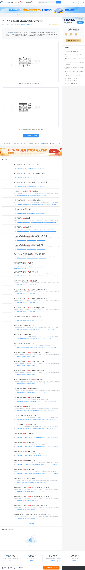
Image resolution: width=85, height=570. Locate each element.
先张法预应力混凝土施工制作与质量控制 (27, 397)
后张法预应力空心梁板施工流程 (47, 329)
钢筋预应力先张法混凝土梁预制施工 (26, 191)
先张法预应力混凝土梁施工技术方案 (26, 272)
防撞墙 (34, 177)
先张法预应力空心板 (21, 168)
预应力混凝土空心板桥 (35, 329)
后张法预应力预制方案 (22, 406)
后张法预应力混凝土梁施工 (23, 263)
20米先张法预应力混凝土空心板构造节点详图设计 (35, 15)
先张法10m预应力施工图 (22, 209)
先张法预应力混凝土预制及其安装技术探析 (28, 200)
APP (33, 2)
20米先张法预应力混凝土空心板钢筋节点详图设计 (74, 59)
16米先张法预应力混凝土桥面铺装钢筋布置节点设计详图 (31, 496)
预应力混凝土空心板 (45, 195)
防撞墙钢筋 (29, 177)
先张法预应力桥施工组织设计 (24, 326)
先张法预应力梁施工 (31, 284)
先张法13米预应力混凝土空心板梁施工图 (73, 75)
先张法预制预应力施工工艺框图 (24, 451)
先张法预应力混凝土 (31, 168)
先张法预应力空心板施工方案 (49, 204)
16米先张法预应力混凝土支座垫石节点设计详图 (29, 361)
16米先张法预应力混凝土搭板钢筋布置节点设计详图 (30, 299)
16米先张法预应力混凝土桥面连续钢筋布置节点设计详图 (31, 487)
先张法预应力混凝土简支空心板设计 (72, 51)
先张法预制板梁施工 (37, 455)
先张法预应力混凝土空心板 (23, 204)
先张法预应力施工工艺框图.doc (24, 433)
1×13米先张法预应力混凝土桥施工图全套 (27, 317)
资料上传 (11, 560)
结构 (10, 32)
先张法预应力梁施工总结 (22, 227)
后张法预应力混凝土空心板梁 (23, 267)
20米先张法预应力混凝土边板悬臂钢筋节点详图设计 (30, 182)
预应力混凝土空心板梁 (41, 284)
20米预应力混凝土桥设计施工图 (24, 478)
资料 (12, 2)
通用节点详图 (20, 15)
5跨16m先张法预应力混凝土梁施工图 (26, 281)
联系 (43, 143)
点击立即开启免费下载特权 (74, 40)
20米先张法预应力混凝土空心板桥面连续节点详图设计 (74, 68)
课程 (19, 2)
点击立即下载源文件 (51, 568)
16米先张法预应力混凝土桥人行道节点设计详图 (29, 370)
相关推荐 (4, 159)
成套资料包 (28, 2)
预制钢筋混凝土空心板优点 (23, 195)
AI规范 (22, 2)
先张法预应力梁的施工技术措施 (24, 460)
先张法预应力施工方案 (22, 218)
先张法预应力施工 (31, 213)
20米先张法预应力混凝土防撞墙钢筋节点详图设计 (30, 173)
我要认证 (74, 560)
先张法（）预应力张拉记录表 (24, 344)
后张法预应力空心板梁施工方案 (38, 267)
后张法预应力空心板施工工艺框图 (24, 437)
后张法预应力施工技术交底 (23, 419)
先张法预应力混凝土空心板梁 (49, 222)
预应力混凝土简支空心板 (32, 258)
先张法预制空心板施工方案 (23, 410)
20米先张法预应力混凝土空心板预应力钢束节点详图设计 (74, 63)
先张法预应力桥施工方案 (22, 335)
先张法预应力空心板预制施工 (70, 80)
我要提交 (32, 560)
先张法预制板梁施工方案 (47, 455)
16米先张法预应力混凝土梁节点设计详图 (27, 164)
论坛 (16, 2)
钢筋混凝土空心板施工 (35, 195)
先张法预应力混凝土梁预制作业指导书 (26, 388)
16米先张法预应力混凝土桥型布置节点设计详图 (29, 308)
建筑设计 (8, 15)
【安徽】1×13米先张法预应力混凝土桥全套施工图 (30, 379)
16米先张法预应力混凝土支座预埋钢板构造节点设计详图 (31, 352)
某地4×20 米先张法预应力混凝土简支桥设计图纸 (29, 254)
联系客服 (53, 560)
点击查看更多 (30, 523)
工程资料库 (2, 15)
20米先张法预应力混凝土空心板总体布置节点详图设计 (74, 55)
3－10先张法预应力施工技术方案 (25, 415)
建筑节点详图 (13, 15)
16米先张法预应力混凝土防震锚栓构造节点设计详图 (30, 290)
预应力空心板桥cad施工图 (30, 482)
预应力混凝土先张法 (41, 168)
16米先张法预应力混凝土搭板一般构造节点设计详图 (30, 236)
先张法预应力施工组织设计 (23, 329)
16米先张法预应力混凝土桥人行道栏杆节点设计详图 (30, 505)
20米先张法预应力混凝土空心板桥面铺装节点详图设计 (74, 72)
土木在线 (8, 2)
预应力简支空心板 (42, 258)
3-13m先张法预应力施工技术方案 (25, 424)
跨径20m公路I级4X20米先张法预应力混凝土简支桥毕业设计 (32, 514)
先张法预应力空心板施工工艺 (36, 204)
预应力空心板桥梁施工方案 (23, 338)
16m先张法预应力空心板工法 (70, 78)
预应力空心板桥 (30, 320)
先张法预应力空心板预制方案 (70, 83)
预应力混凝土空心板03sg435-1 (21, 268)
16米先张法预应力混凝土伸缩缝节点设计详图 (28, 245)
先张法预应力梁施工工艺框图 (24, 442)
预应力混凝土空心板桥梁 (46, 338)
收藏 (52, 143)
